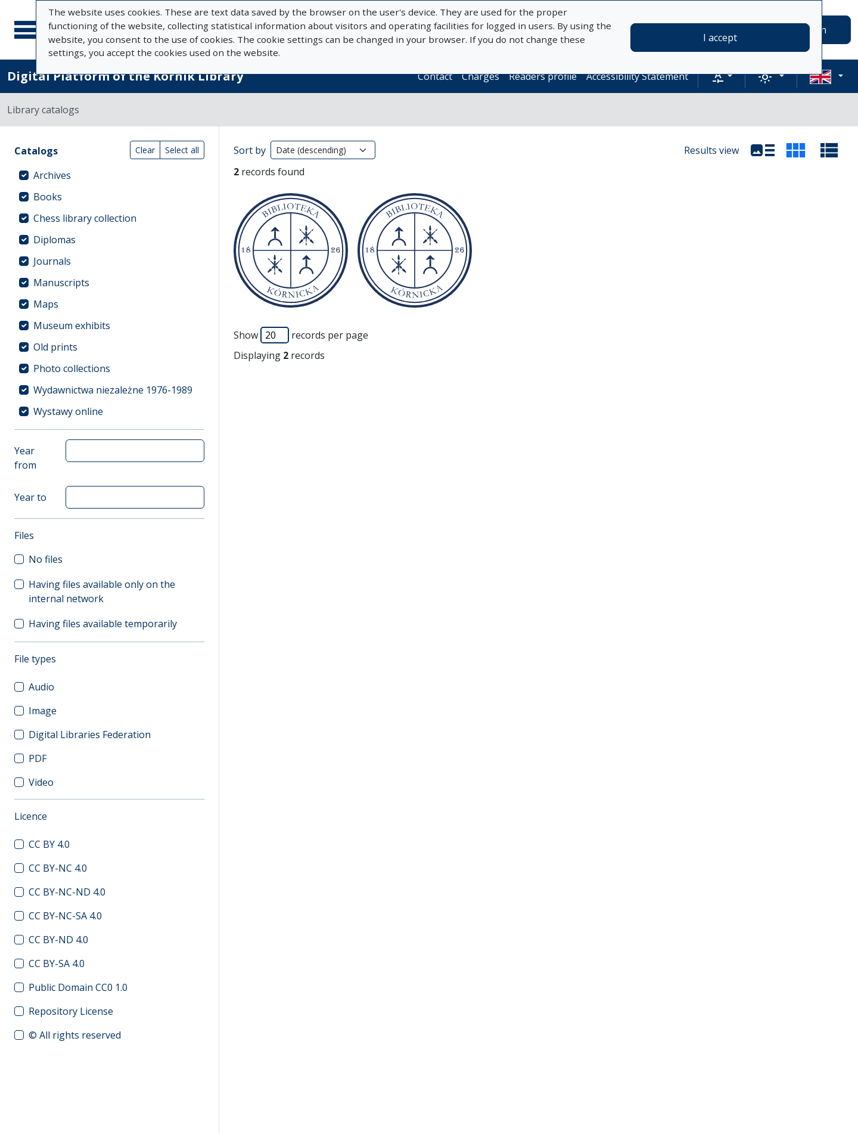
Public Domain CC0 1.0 (78, 987)
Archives (52, 175)
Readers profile (543, 76)
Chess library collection (84, 218)
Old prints (55, 347)
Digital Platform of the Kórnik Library (125, 76)
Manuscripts (61, 282)
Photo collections (71, 368)
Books (47, 196)
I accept (720, 37)
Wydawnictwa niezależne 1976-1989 (112, 389)
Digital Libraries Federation (90, 734)
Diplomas (54, 239)
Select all (182, 150)
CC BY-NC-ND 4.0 (67, 891)
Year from (25, 458)
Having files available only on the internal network (102, 591)
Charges (480, 76)
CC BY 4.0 (49, 844)
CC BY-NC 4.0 (58, 868)
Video (41, 782)
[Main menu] (29, 30)
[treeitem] (109, 175)
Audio (41, 686)
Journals (52, 261)
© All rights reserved (75, 1035)
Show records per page (301, 335)
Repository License (71, 1011)
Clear (145, 150)
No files (46, 559)
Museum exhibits (71, 325)
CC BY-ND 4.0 (58, 939)
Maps (45, 304)
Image (43, 710)
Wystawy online (68, 411)
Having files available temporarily (103, 623)
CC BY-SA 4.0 (57, 963)
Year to (30, 497)
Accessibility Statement (637, 76)
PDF (37, 758)
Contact (435, 76)
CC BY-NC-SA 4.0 (65, 915)
